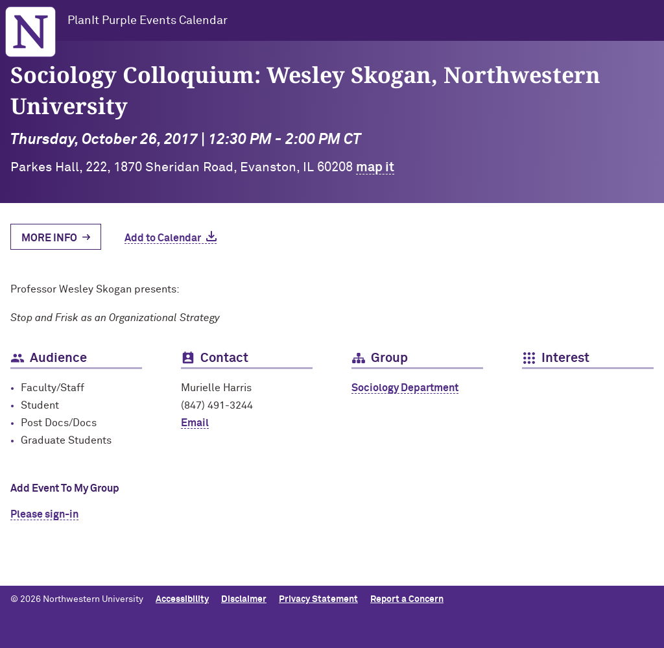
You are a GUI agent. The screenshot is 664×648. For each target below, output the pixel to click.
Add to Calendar (162, 238)
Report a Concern (407, 599)
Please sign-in (44, 514)
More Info (49, 238)
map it (375, 167)
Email (195, 423)
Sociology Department (404, 388)
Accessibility (182, 599)
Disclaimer (244, 599)
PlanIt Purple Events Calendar (147, 21)
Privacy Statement (318, 599)
